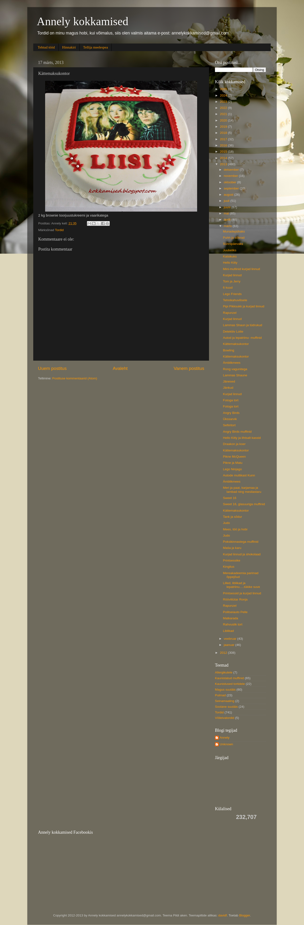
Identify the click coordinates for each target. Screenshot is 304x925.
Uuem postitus (52, 368)
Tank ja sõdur (232, 516)
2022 (224, 108)
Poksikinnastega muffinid (240, 541)
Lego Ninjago (232, 469)
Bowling (228, 350)
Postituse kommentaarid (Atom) (74, 378)
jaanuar (229, 645)
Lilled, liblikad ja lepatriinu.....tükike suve (241, 585)
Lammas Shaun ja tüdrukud (242, 325)
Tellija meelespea (95, 47)
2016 (224, 145)
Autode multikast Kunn (239, 475)
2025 (224, 89)
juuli (227, 201)
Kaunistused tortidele (230, 684)
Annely (224, 737)
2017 (224, 139)
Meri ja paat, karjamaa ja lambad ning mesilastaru (242, 489)
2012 (224, 652)
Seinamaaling (224, 701)
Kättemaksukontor (236, 344)
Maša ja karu (232, 548)
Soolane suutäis (226, 706)
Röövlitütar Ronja (235, 599)
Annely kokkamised (82, 21)
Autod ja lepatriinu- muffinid (242, 337)
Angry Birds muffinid (237, 431)
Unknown (226, 744)
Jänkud (228, 387)
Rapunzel (230, 313)
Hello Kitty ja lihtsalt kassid (242, 438)
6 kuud (228, 287)
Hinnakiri (69, 47)
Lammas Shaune (235, 375)
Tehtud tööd (46, 47)
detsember (232, 169)
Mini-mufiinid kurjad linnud (241, 269)
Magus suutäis (225, 689)
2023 (224, 101)
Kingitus (228, 566)
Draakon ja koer (234, 444)
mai (227, 213)
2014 (224, 158)
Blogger (244, 915)
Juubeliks (229, 250)
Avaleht (120, 368)
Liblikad (228, 631)
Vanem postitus (189, 368)
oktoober (230, 182)
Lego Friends (232, 294)
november (231, 176)
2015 (224, 151)
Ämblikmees (232, 362)
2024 (224, 95)
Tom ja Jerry (232, 281)
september (232, 188)
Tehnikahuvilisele (235, 300)
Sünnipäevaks (233, 244)
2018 (224, 133)
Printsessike (231, 560)
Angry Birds (231, 413)
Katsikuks (230, 256)
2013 (224, 164)
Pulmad (220, 695)
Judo (226, 523)
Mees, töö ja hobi (235, 529)
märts (228, 226)
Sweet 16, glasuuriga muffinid (244, 504)
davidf (222, 915)
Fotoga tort (230, 400)
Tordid (59, 230)
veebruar (230, 638)
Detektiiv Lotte (233, 331)
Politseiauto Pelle (235, 612)
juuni (227, 207)
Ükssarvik (230, 419)
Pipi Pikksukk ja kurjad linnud (243, 306)
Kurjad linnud (232, 275)
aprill (227, 219)
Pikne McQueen (234, 456)
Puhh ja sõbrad (234, 237)
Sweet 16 (229, 498)
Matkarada (230, 618)
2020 (224, 120)
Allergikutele (224, 672)
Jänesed (229, 381)
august (229, 194)
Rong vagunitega (235, 369)
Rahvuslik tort (232, 624)
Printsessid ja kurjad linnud (242, 593)
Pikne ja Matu (232, 463)
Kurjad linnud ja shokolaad (242, 554)
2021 (224, 114)
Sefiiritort (229, 425)
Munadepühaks (234, 231)
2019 (224, 126)
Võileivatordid (224, 718)
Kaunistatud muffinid (229, 678)
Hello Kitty (230, 262)
